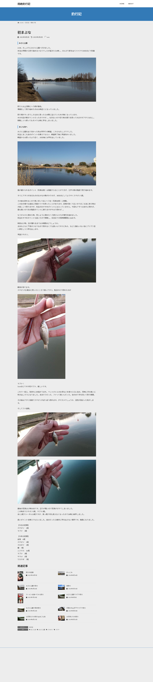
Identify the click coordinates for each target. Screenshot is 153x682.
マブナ (57, 629)
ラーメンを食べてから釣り (35, 594)
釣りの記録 (29, 572)
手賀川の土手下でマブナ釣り (76, 608)
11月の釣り (117, 65)
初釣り (68, 586)
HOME (61, 672)
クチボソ (50, 629)
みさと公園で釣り (32, 586)
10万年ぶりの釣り (72, 617)
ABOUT (61, 675)
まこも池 (33, 629)
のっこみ (69, 572)
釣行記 (31, 627)
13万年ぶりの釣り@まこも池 (35, 617)
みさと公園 (42, 629)
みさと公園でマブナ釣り (74, 594)
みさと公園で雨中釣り (33, 608)
